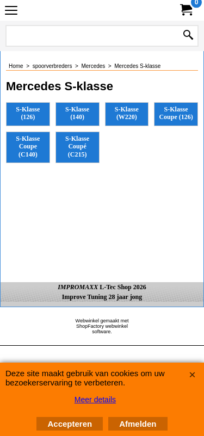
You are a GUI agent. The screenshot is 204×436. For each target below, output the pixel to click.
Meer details (95, 399)
